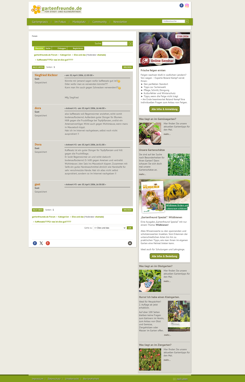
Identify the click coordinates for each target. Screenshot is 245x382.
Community (100, 22)
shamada (101, 54)
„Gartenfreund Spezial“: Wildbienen (161, 217)
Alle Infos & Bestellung (164, 256)
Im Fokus (60, 22)
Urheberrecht (72, 378)
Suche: (98, 43)
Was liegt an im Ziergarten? (155, 344)
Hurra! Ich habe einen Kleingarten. (159, 297)
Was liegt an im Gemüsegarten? (157, 119)
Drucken (128, 67)
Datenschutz (54, 378)
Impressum (37, 378)
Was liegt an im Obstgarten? (155, 266)
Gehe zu (88, 227)
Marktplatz (79, 22)
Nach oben (38, 210)
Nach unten (38, 67)
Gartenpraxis (40, 22)
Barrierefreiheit (91, 378)
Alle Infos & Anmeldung (164, 109)
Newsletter (120, 22)
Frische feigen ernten (153, 70)
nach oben (182, 378)
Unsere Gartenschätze (152, 150)
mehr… (167, 134)
